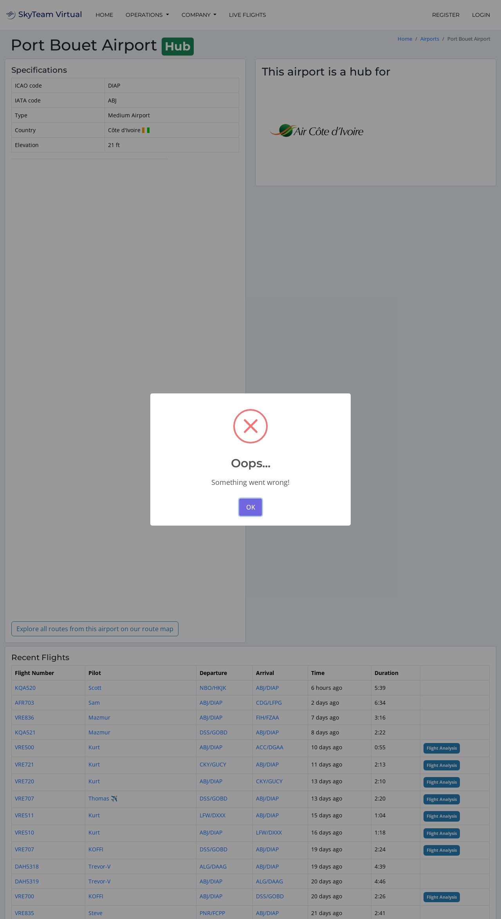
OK (250, 507)
